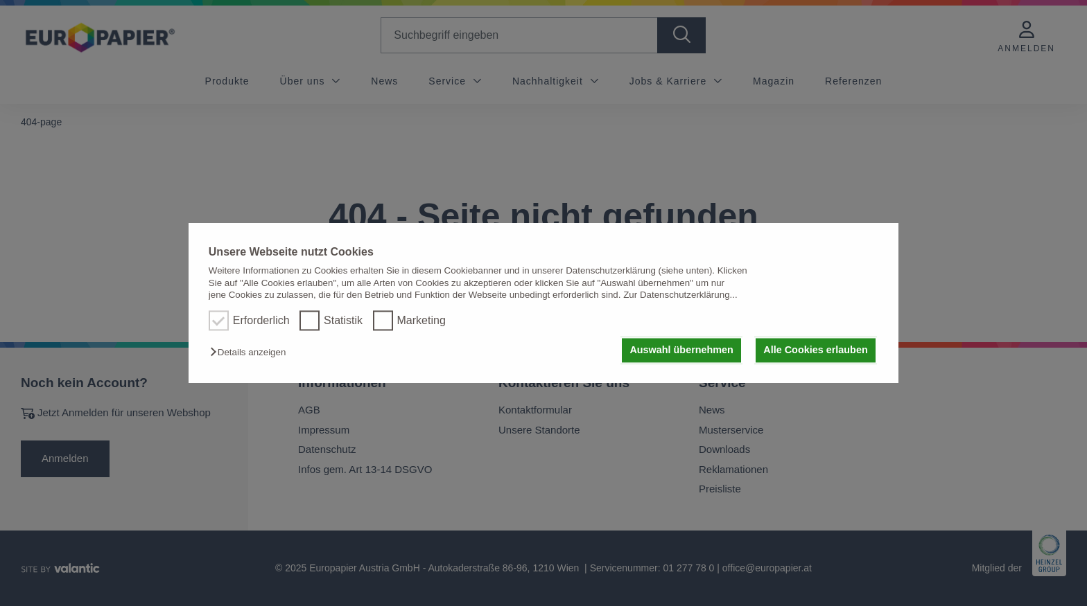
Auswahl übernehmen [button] (681, 350)
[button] (251, 353)
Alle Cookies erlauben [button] (815, 350)
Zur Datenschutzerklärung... (680, 294)
